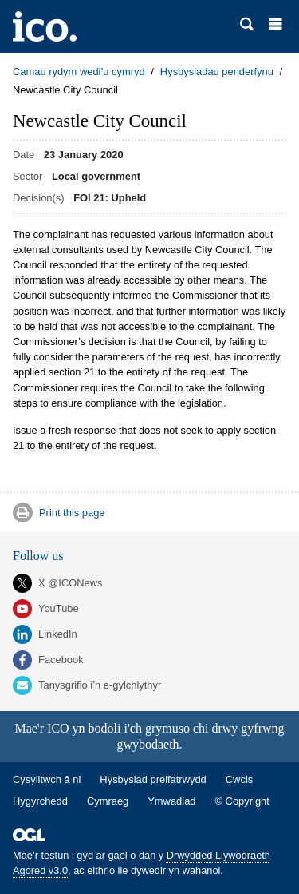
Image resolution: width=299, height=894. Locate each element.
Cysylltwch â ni (47, 779)
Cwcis (239, 779)
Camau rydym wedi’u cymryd (79, 71)
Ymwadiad (171, 801)
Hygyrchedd (40, 801)
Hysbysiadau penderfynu (216, 71)
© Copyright (242, 801)
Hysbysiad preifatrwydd (153, 779)
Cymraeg (107, 801)
